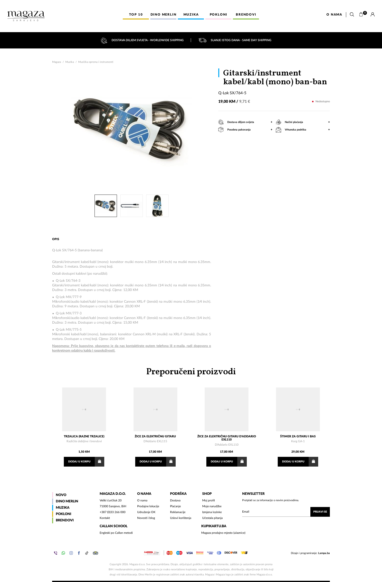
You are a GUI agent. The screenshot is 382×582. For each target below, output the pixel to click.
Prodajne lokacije (148, 506)
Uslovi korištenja (180, 517)
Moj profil (208, 500)
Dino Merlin (67, 501)
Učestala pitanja (212, 517)
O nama (334, 14)
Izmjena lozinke (212, 512)
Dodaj (86, 462)
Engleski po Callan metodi (116, 532)
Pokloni (63, 514)
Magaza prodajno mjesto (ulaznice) (223, 532)
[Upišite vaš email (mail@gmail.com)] (286, 512)
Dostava (175, 500)
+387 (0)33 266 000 (112, 512)
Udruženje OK (146, 512)
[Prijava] (373, 14)
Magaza (56, 62)
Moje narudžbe (211, 506)
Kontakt (105, 517)
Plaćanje (175, 506)
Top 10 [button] (136, 14)
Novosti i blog (146, 517)
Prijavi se (320, 511)
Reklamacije (177, 512)
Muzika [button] (191, 14)
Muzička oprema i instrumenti (95, 62)
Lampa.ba (324, 553)
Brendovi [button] (246, 14)
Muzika (69, 62)
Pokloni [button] (219, 14)
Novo (61, 495)
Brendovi (65, 520)
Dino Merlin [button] (164, 14)
